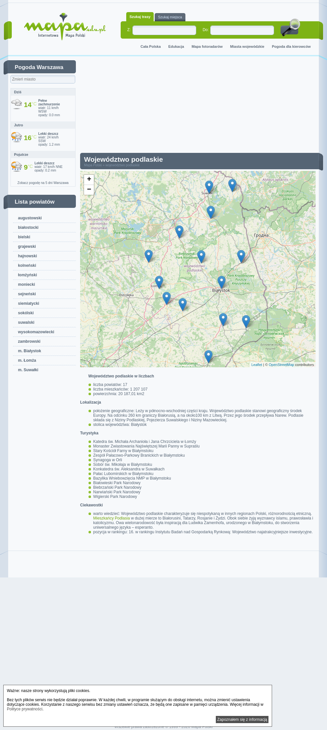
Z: (129, 29)
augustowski (30, 218)
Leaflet (256, 365)
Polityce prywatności (25, 709)
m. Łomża (27, 360)
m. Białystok (29, 351)
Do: (206, 29)
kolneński (27, 265)
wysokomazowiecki (36, 332)
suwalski (26, 322)
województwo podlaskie (123, 165)
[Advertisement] (170, 106)
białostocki (28, 227)
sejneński (27, 294)
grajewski (27, 246)
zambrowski (29, 341)
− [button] (89, 190)
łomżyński (27, 275)
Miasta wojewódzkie (247, 46)
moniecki (26, 284)
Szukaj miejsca (170, 17)
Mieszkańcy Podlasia (111, 518)
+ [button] (89, 180)
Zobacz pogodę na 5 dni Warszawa (42, 183)
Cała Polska (151, 46)
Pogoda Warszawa (39, 67)
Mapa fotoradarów (207, 46)
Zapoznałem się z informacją (242, 719)
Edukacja (176, 46)
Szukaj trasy (139, 17)
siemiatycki (28, 303)
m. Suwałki (28, 370)
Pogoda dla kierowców (291, 46)
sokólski (26, 313)
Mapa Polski (93, 165)
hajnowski (27, 256)
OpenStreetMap (281, 365)
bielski (24, 237)
